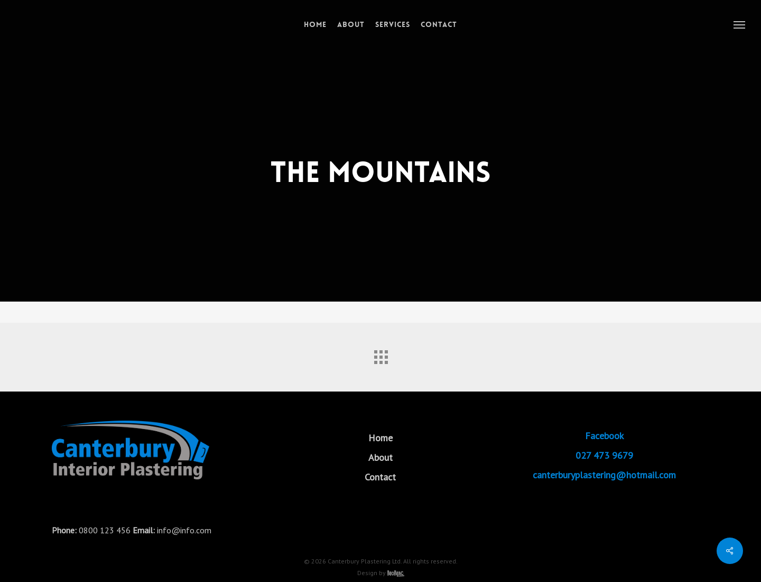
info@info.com (184, 530)
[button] (740, 24)
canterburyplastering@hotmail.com (604, 475)
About (380, 457)
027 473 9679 (604, 455)
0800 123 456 (105, 530)
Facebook (604, 436)
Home (380, 438)
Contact (380, 477)
